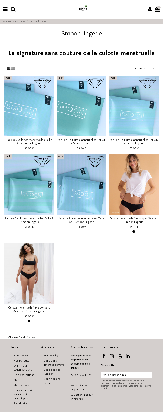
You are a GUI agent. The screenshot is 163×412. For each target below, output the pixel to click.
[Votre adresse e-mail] (122, 375)
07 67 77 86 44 (83, 375)
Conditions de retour (52, 381)
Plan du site (20, 403)
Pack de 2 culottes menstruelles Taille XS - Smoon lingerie (81, 220)
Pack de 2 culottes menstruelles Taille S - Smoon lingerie (29, 220)
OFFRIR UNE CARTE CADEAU (23, 368)
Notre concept (22, 355)
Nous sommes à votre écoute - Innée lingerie (23, 394)
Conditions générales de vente (54, 362)
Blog (16, 380)
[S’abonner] (148, 375)
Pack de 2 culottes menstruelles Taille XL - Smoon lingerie (29, 141)
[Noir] (133, 231)
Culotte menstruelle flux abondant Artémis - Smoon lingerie (29, 309)
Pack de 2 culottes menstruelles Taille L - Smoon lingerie (81, 141)
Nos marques (21, 360)
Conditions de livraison (52, 372)
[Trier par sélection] (140, 68)
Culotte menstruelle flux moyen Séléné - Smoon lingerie (134, 220)
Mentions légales (53, 355)
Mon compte (21, 385)
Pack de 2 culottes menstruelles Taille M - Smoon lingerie (134, 141)
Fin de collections (24, 375)
